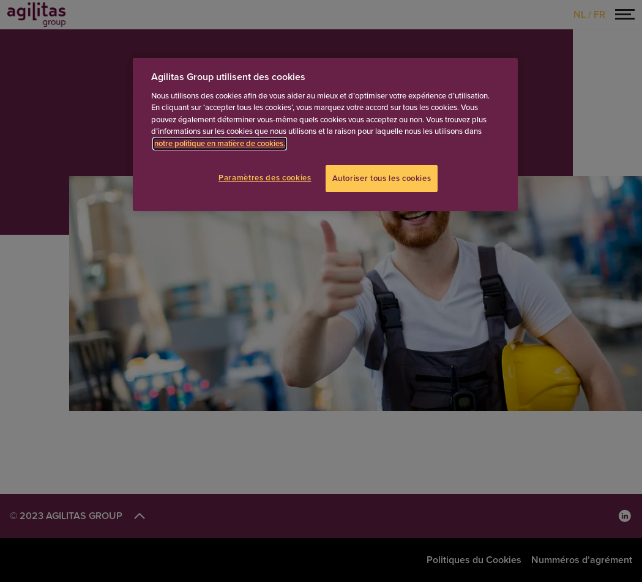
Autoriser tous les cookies (381, 178)
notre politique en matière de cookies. (219, 144)
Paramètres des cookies (264, 178)
